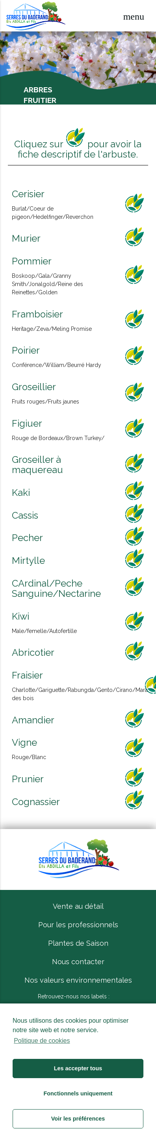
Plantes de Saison (78, 943)
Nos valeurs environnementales (78, 980)
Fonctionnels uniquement (77, 1093)
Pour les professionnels (78, 925)
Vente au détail (78, 906)
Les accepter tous (78, 1068)
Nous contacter (78, 962)
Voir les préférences (78, 1118)
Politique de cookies (42, 1040)
